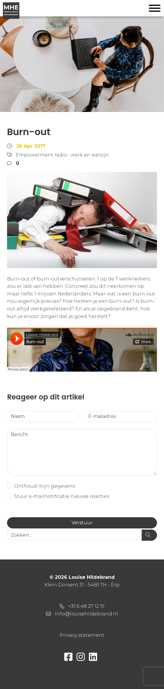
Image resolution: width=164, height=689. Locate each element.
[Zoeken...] (74, 535)
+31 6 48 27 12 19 (86, 606)
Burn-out (28, 131)
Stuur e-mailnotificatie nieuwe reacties (61, 496)
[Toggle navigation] (154, 9)
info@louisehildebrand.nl (86, 614)
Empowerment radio (41, 155)
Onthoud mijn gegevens (44, 486)
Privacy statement (82, 635)
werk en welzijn (90, 155)
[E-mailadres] (120, 416)
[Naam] (43, 416)
